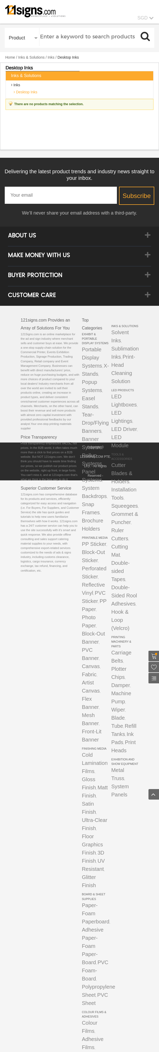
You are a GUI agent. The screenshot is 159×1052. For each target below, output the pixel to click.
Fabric (89, 674)
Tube (117, 726)
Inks (51, 57)
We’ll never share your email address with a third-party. (79, 213)
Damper (120, 685)
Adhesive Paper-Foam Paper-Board (92, 946)
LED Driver (124, 429)
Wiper (118, 710)
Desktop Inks (26, 92)
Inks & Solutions (31, 57)
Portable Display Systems (92, 358)
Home (10, 57)
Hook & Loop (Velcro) (120, 620)
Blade (118, 718)
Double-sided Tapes (120, 571)
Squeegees (124, 506)
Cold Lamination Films (95, 763)
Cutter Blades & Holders (121, 473)
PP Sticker (94, 544)
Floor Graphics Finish (92, 845)
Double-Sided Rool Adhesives (124, 596)
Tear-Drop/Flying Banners (95, 423)
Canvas (91, 666)
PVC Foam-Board (95, 970)
